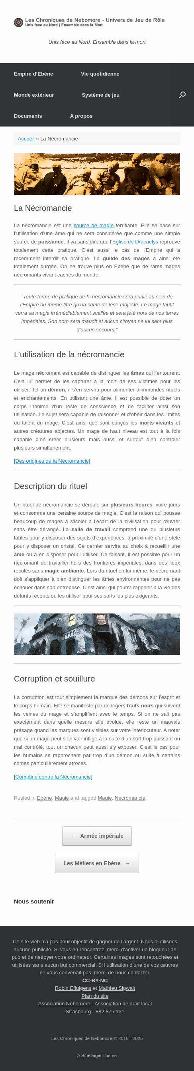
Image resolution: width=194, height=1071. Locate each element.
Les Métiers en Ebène (96, 863)
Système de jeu (101, 95)
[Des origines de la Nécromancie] (52, 461)
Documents (28, 116)
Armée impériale (97, 836)
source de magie (94, 225)
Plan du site (95, 996)
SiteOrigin (91, 1055)
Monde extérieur (34, 95)
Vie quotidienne (100, 74)
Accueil (26, 139)
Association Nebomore (64, 1004)
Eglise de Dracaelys (135, 242)
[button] (182, 95)
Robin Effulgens (73, 988)
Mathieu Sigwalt (116, 988)
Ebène (44, 798)
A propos (81, 116)
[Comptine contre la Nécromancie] (53, 777)
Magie (62, 798)
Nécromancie (130, 798)
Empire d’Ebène (33, 74)
